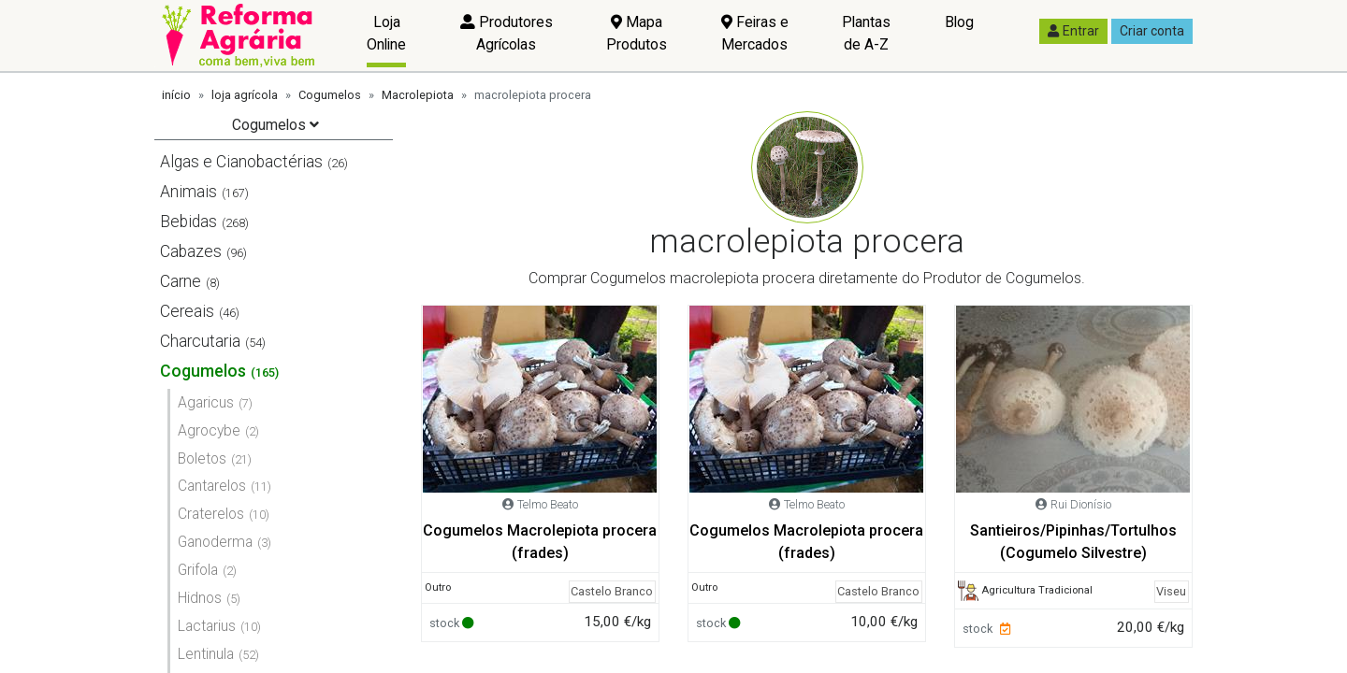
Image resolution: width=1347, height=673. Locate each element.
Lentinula (206, 654)
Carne (180, 281)
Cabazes (191, 251)
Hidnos (200, 598)
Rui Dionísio (1080, 504)
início (176, 95)
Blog (959, 22)
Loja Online (386, 33)
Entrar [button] (1073, 30)
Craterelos (211, 514)
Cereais (187, 311)
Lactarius (207, 626)
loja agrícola (244, 95)
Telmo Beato (547, 504)
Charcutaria (200, 341)
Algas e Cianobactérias (241, 161)
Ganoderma (215, 542)
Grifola (198, 570)
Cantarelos (212, 485)
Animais (188, 191)
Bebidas (188, 221)
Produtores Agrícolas (506, 33)
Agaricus (206, 402)
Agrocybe (209, 430)
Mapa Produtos (636, 33)
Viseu (1171, 591)
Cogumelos (329, 95)
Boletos (202, 458)
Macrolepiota (418, 95)
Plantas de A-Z (866, 33)
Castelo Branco (612, 591)
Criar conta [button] (1152, 30)
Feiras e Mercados (755, 33)
